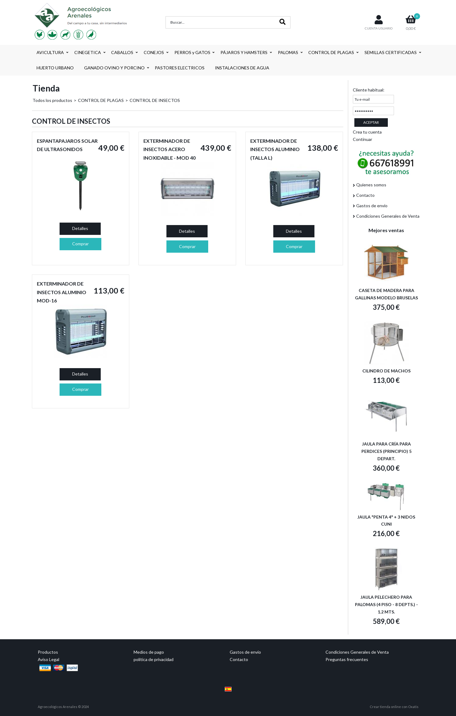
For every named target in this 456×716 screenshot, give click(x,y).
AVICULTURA (50, 52)
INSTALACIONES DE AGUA (242, 67)
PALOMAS (288, 52)
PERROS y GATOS (192, 52)
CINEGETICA (87, 52)
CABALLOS (122, 52)
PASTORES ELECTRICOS (180, 67)
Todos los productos (52, 100)
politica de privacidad (153, 659)
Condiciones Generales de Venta (387, 216)
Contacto (365, 195)
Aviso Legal (48, 659)
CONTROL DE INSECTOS (155, 100)
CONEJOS (154, 52)
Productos (48, 652)
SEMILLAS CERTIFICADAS (390, 52)
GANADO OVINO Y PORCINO (114, 67)
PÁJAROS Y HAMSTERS (243, 52)
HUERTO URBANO (55, 67)
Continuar (362, 139)
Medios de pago (149, 652)
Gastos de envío (372, 205)
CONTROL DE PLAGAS (331, 52)
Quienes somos (371, 184)
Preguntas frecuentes (346, 659)
